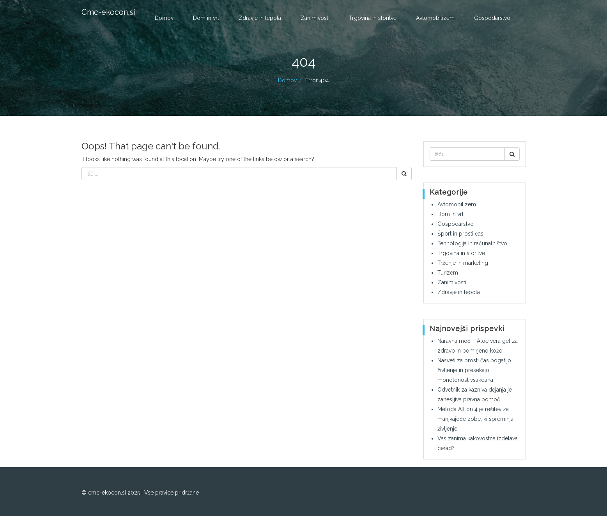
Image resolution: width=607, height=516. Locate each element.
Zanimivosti (315, 18)
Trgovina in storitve (372, 18)
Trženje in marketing (462, 263)
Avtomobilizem (435, 18)
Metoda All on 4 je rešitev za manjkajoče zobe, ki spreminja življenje (475, 419)
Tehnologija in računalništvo (472, 243)
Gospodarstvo (492, 18)
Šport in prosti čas (460, 234)
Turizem (447, 273)
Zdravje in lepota (260, 18)
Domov (164, 18)
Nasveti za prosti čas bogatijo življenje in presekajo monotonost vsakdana (474, 370)
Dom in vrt (206, 18)
